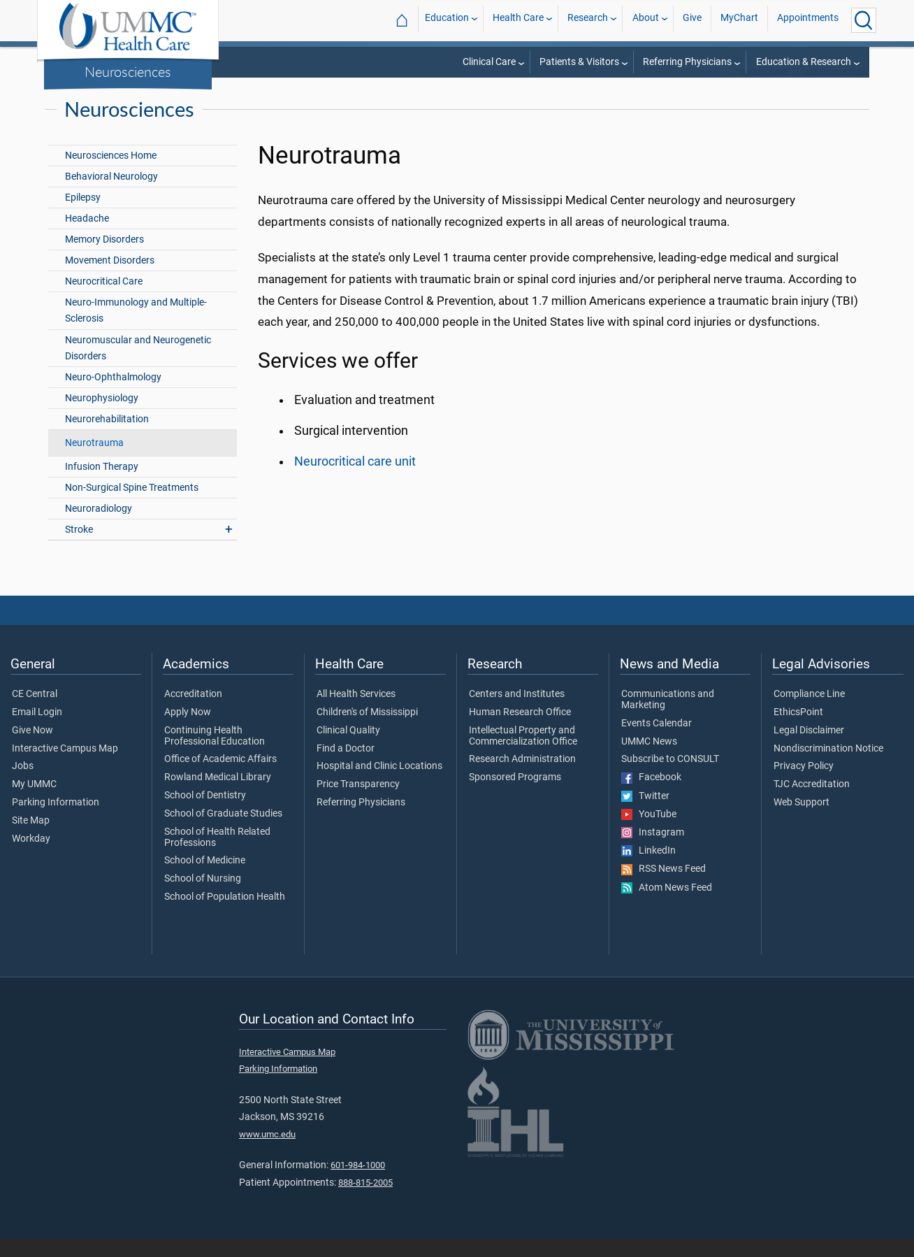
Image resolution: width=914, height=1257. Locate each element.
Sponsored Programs (515, 795)
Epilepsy (83, 216)
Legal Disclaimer (809, 748)
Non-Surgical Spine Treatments (131, 506)
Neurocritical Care (104, 300)
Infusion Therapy (101, 485)
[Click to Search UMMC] (863, 20)
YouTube (648, 832)
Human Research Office (520, 730)
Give (692, 20)
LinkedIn (648, 869)
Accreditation (193, 712)
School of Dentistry (205, 813)
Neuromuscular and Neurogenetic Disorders (138, 366)
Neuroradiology (98, 527)
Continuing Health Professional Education (214, 754)
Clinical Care (489, 62)
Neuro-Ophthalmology (113, 395)
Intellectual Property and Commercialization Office (523, 754)
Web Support (801, 820)
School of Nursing (202, 897)
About (645, 20)
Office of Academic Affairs (220, 777)
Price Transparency (358, 802)
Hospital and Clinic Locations (379, 784)
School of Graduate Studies (223, 832)
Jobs (23, 784)
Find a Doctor (346, 767)
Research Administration (522, 777)
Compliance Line (809, 712)
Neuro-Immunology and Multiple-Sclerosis (136, 329)
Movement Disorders (109, 279)
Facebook (651, 795)
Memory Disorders (104, 258)
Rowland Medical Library (217, 795)
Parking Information (55, 820)
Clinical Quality (348, 748)
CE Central (34, 712)
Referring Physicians (687, 62)
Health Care (518, 20)
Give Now (32, 748)
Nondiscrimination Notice (828, 767)
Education (447, 20)
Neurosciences (128, 71)
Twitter (645, 814)
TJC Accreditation (812, 802)
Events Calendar (656, 741)
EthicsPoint (798, 730)
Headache (87, 237)
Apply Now (187, 730)
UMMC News (649, 760)
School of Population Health (224, 915)
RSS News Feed (663, 887)
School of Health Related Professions (217, 856)
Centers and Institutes (517, 712)
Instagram (652, 850)
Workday (31, 857)
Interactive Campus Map (65, 767)
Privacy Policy (804, 784)
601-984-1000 (358, 1183)
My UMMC (34, 802)
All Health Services (356, 712)
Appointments (808, 20)
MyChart (739, 20)
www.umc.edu (267, 1152)
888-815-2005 (365, 1200)
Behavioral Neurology (111, 195)
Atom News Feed (666, 906)
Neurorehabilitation (107, 437)
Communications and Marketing (667, 718)
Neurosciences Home (111, 174)
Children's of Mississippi (367, 730)
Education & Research (803, 62)
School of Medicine (204, 878)
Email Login (37, 730)
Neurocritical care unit (355, 480)
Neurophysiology (101, 416)
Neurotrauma (94, 461)
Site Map (31, 839)
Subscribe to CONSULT (670, 777)
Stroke (79, 548)
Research (587, 20)
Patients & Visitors (579, 62)
